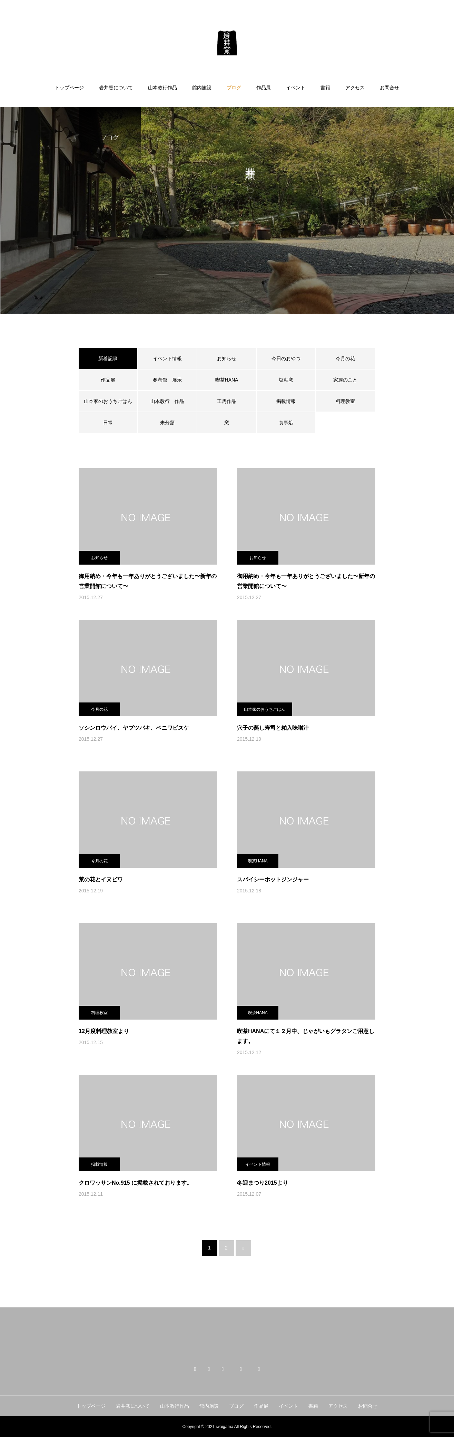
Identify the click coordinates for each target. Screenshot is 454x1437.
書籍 (325, 87)
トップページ (69, 87)
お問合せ (389, 87)
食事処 (286, 422)
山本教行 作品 (167, 401)
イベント (295, 87)
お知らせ (226, 358)
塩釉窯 (288, 380)
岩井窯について (116, 87)
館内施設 (201, 87)
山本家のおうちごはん (108, 401)
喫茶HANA (226, 380)
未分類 (167, 422)
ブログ (234, 87)
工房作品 (226, 401)
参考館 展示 (167, 380)
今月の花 (345, 358)
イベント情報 (167, 358)
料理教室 (345, 401)
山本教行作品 (162, 87)
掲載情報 (286, 401)
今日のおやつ (286, 358)
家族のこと (345, 380)
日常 (108, 422)
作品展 (263, 87)
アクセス (355, 87)
